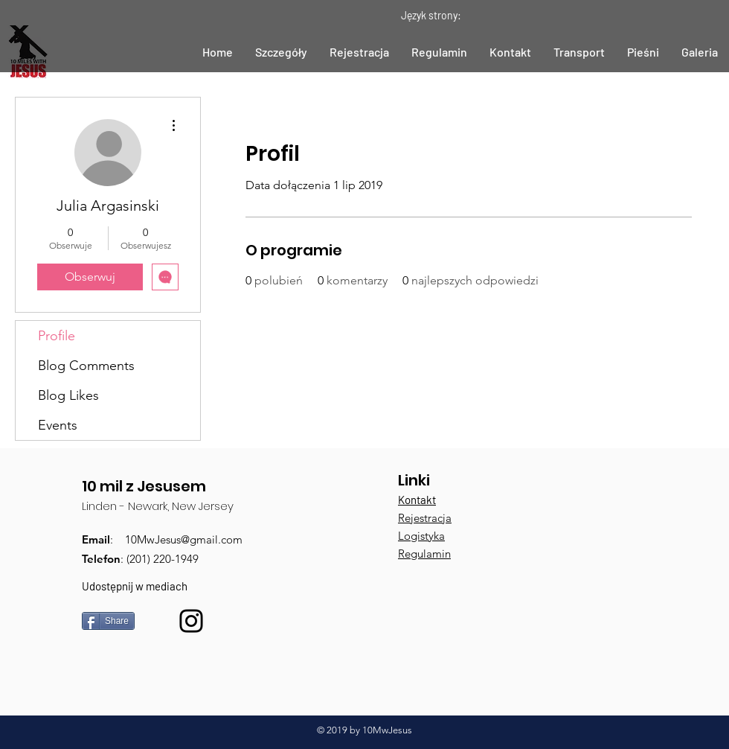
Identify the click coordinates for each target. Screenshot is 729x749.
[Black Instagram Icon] (191, 621)
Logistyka (421, 536)
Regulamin (424, 553)
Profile (56, 336)
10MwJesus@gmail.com (184, 539)
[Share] (108, 621)
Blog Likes (68, 395)
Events (57, 425)
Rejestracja (425, 518)
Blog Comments (86, 365)
